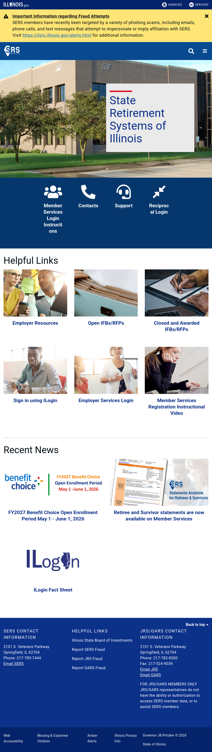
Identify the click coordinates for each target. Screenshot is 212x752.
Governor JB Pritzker (159, 735)
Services (198, 4)
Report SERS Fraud (88, 649)
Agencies (172, 4)
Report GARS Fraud (89, 668)
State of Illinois (154, 744)
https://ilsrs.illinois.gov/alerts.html (56, 35)
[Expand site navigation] (204, 51)
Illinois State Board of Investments (102, 640)
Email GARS (150, 675)
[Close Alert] (206, 16)
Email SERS (14, 663)
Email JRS (149, 669)
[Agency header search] (191, 51)
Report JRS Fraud (87, 658)
